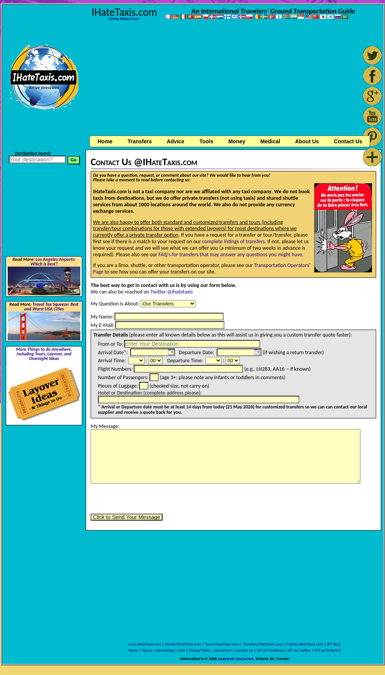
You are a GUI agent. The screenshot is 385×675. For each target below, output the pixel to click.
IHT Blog (333, 644)
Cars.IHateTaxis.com (145, 644)
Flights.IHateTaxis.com (305, 644)
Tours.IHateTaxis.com (222, 644)
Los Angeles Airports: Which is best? (52, 262)
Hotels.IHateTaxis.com (183, 644)
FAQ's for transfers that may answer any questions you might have (230, 254)
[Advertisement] (233, 79)
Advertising (165, 650)
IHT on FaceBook (270, 650)
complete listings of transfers (233, 241)
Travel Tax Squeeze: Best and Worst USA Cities (51, 307)
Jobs (181, 650)
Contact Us (244, 650)
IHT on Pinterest (327, 650)
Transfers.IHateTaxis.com (263, 644)
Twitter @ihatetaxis (172, 292)
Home (105, 141)
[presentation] (149, 499)
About (147, 650)
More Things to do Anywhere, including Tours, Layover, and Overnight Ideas (44, 354)
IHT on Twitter (299, 650)
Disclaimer (223, 650)
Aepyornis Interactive (236, 658)
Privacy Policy (200, 650)
